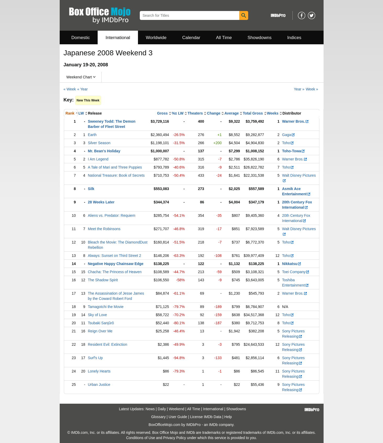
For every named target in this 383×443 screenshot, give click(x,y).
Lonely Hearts (99, 371)
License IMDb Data (205, 417)
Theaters (195, 113)
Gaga (288, 135)
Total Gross (253, 113)
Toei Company (296, 272)
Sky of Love (97, 315)
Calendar (191, 37)
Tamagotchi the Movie (106, 307)
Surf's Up (95, 358)
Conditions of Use (140, 438)
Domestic (80, 37)
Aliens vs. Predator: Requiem (111, 215)
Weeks (273, 113)
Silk (91, 189)
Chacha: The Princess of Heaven (115, 272)
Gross (162, 113)
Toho (288, 143)
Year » (299, 89)
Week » (312, 89)
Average (231, 113)
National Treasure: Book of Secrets (116, 175)
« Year (82, 89)
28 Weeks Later (101, 202)
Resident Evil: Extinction (107, 344)
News (150, 409)
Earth (92, 135)
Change (213, 113)
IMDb (213, 425)
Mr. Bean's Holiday (104, 151)
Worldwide (156, 37)
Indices (294, 37)
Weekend (176, 409)
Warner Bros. (295, 121)
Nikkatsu (291, 264)
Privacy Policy (174, 438)
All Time (224, 37)
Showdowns (259, 37)
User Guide (178, 417)
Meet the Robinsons (104, 229)
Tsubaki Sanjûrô (101, 323)
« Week (70, 89)
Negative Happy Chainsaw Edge (115, 264)
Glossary (158, 417)
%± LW (178, 113)
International (118, 37)
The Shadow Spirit (103, 280)
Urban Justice (99, 384)
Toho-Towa (293, 151)
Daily (162, 409)
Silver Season (99, 143)
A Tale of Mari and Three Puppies (115, 167)
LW (81, 113)
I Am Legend (98, 159)
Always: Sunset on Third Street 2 (114, 255)
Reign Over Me (100, 331)
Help (228, 417)
